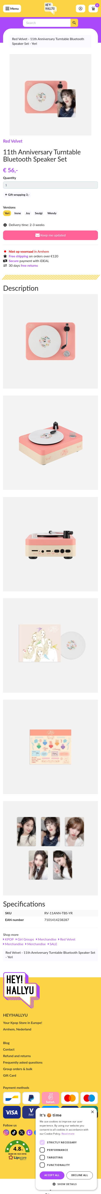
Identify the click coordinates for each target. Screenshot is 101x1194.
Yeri (7, 213)
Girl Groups (25, 939)
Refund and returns (17, 1056)
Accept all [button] (52, 1175)
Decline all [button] (79, 1175)
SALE (52, 944)
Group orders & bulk (17, 1069)
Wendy (51, 213)
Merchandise (46, 939)
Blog (6, 1043)
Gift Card (9, 1075)
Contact (9, 1049)
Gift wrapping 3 (17, 194)
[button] (66, 1184)
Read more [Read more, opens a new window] (68, 1133)
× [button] (92, 1112)
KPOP (8, 939)
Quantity (9, 178)
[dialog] (66, 1149)
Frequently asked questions (23, 1062)
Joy (28, 213)
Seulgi (39, 213)
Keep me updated (50, 235)
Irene (17, 213)
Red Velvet (12, 141)
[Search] (74, 23)
